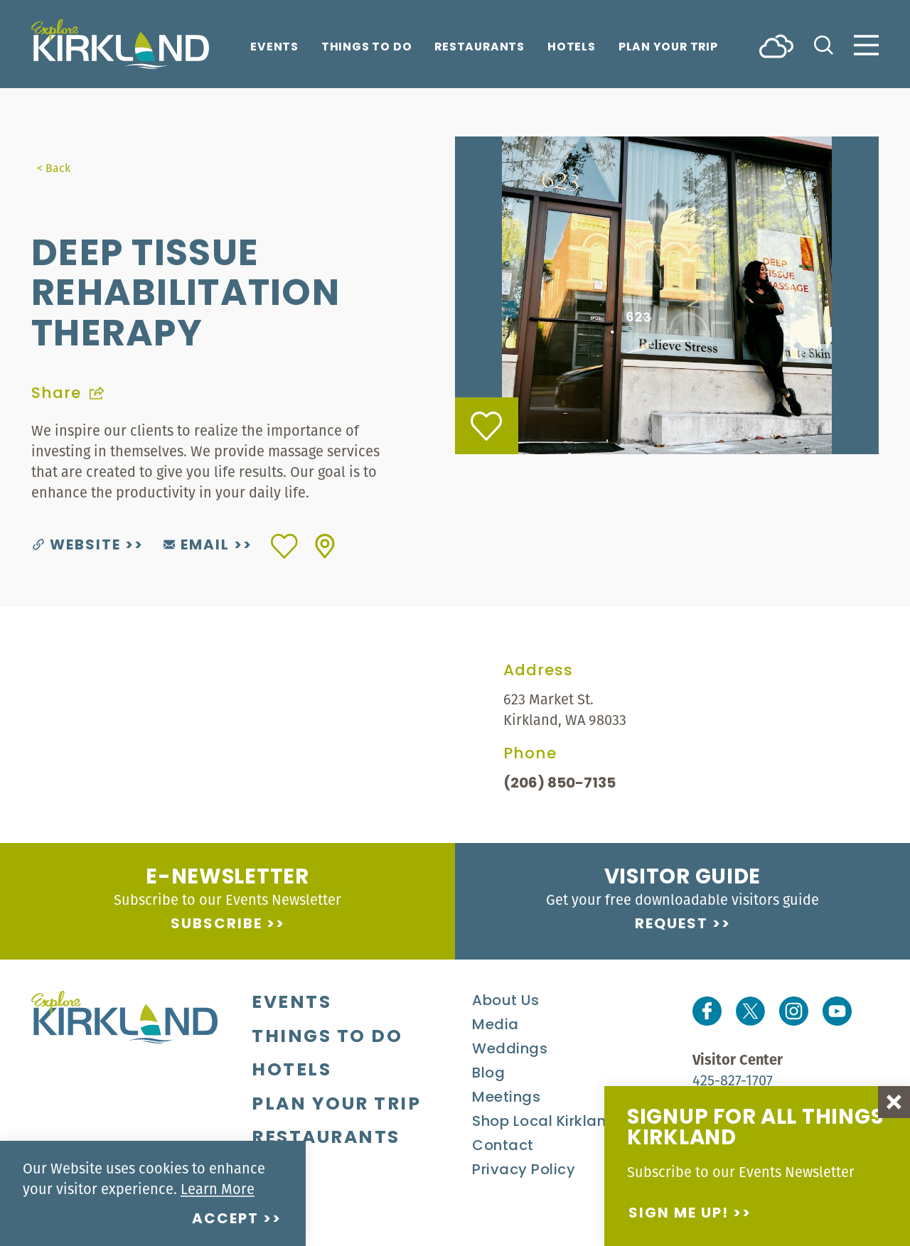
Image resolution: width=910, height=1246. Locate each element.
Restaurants (479, 48)
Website (77, 546)
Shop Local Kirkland (544, 1122)
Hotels (571, 48)
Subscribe (216, 924)
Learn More (218, 1188)
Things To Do (366, 48)
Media (495, 1026)
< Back (53, 167)
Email (197, 546)
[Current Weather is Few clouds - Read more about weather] (776, 45)
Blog (488, 1074)
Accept (225, 1219)
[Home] (120, 44)
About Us (505, 1001)
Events (274, 48)
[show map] (325, 546)
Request (671, 924)
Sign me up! (678, 1214)
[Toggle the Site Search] (823, 43)
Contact (503, 1146)
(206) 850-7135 (559, 784)
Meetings (506, 1098)
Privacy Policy (523, 1171)
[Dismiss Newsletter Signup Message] (894, 1102)
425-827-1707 (732, 1080)
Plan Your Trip (668, 48)
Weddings (509, 1050)
